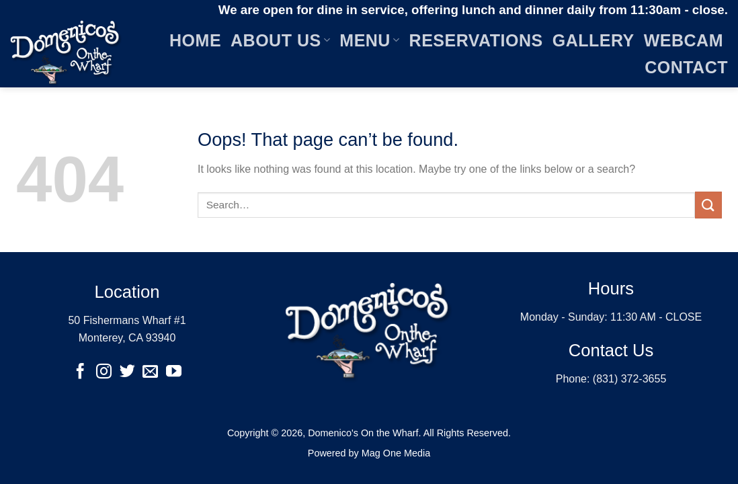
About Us (280, 40)
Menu (369, 40)
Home (195, 40)
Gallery (593, 40)
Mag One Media (396, 453)
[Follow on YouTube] (173, 372)
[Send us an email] (150, 372)
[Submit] (708, 205)
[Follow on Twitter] (126, 372)
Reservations (476, 40)
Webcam (683, 40)
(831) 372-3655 (629, 379)
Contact (686, 67)
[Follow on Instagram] (104, 372)
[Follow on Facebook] (80, 372)
